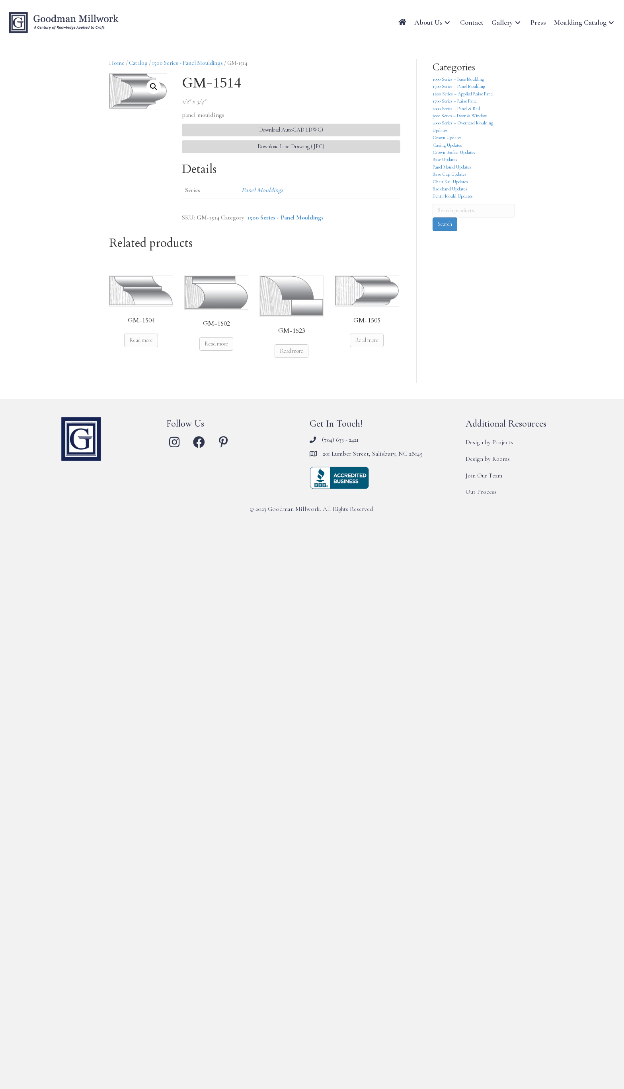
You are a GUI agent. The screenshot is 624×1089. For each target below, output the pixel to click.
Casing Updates (447, 145)
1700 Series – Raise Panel (455, 101)
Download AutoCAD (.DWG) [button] (291, 129)
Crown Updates (447, 137)
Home (117, 62)
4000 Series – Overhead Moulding (463, 123)
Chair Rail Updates (450, 181)
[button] (447, 22)
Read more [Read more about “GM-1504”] (141, 340)
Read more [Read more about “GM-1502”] (216, 343)
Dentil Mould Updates (453, 196)
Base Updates (445, 159)
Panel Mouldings (262, 190)
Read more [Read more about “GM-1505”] (366, 340)
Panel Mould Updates (452, 167)
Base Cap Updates (449, 174)
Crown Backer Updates (454, 152)
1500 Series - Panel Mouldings (187, 62)
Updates (440, 130)
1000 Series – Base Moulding (458, 79)
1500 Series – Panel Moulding (459, 86)
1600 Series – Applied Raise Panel (463, 94)
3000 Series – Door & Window (460, 115)
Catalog (138, 62)
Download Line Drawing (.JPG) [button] (290, 146)
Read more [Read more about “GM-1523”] (291, 350)
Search (445, 224)
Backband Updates (450, 189)
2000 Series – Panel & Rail (456, 108)
